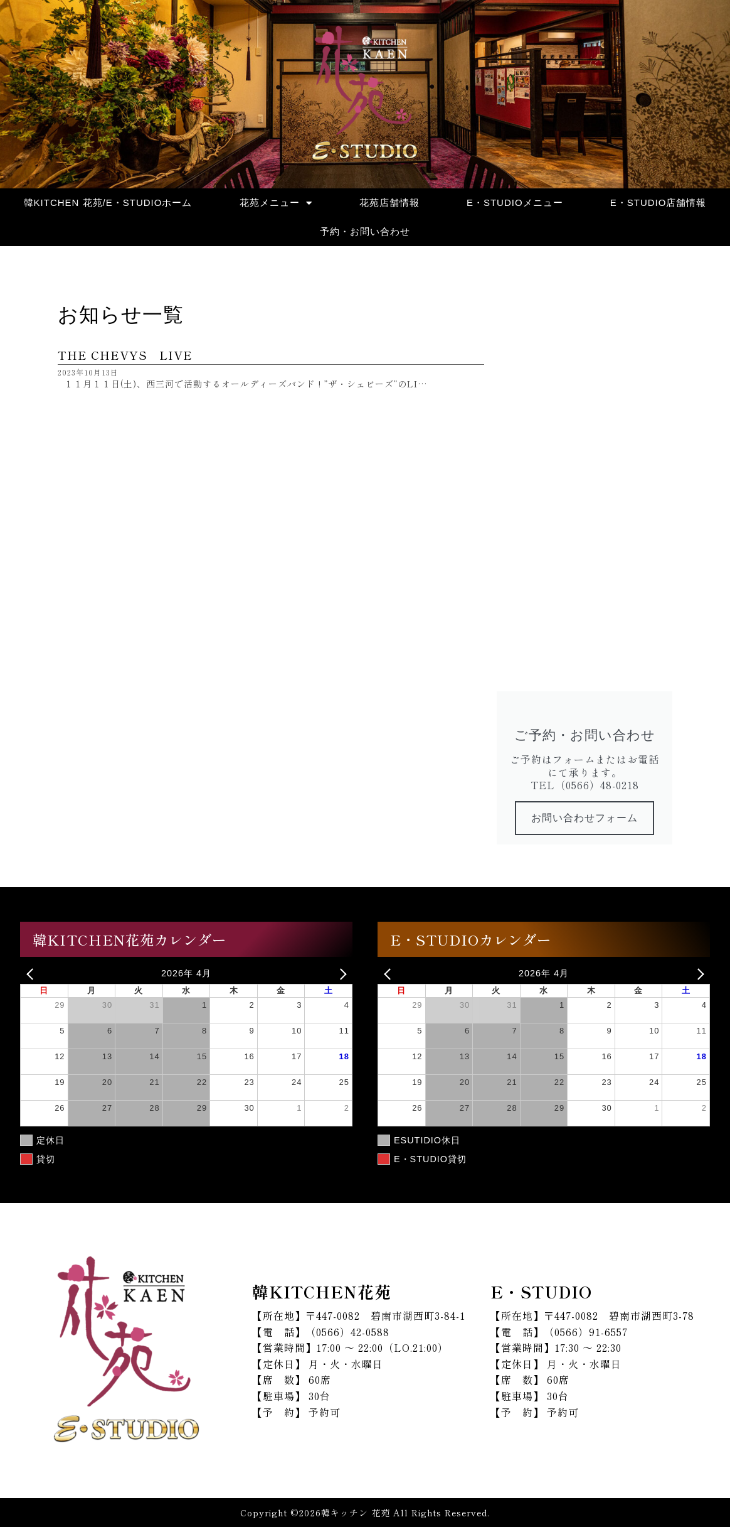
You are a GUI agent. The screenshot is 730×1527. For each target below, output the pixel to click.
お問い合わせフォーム (584, 817)
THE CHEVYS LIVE (125, 355)
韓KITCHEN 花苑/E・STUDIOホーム (108, 202)
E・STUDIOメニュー (515, 202)
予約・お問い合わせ (365, 231)
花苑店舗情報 (389, 202)
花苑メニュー (276, 203)
